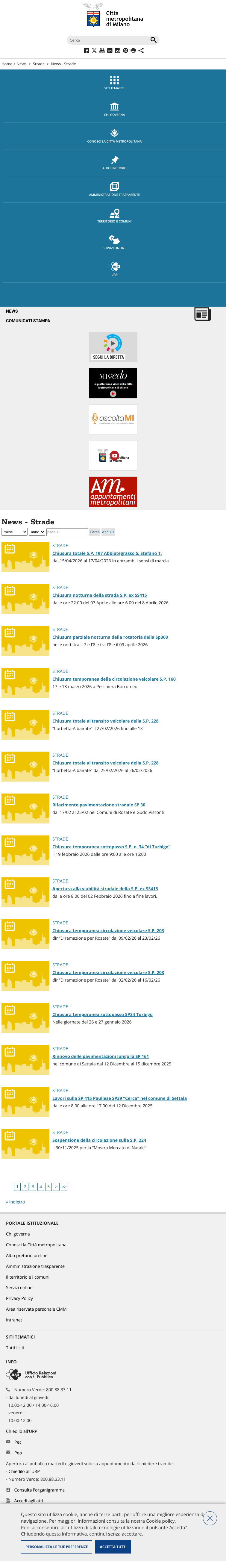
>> (64, 1187)
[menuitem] (113, 82)
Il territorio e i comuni (27, 1277)
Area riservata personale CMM (36, 1309)
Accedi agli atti (28, 1501)
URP (114, 269)
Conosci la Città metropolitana (114, 136)
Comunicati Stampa (28, 320)
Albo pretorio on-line (27, 1256)
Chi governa (18, 1234)
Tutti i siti (15, 1348)
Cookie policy (160, 1521)
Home (7, 63)
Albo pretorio (114, 162)
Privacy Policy (19, 1298)
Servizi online (114, 242)
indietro (17, 1202)
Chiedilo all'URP (22, 1431)
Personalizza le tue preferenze (56, 1546)
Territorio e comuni (114, 216)
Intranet (14, 1320)
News (22, 63)
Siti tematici (114, 82)
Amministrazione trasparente (114, 189)
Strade (39, 63)
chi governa (114, 109)
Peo (18, 1453)
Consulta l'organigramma (39, 1490)
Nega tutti (210, 1518)
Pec (18, 1442)
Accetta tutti (113, 1546)
